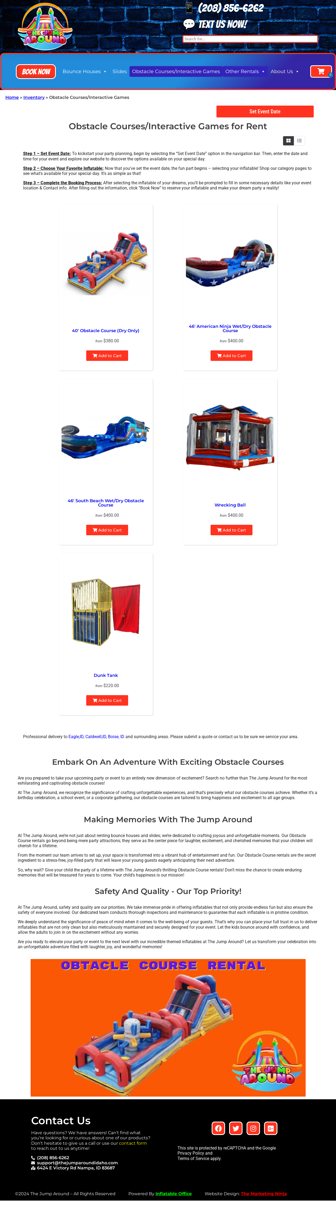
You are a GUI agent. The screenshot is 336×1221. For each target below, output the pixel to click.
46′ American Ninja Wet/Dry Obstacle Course (230, 328)
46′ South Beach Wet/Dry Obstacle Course (106, 503)
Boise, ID (116, 736)
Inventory (34, 97)
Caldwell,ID (95, 736)
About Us (285, 71)
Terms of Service (193, 1158)
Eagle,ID (76, 736)
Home (12, 97)
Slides (120, 71)
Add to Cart (107, 355)
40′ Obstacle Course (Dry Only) (105, 330)
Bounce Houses (85, 71)
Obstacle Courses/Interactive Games (176, 71)
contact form (133, 1143)
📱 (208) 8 (205, 8)
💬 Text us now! (214, 24)
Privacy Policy (191, 1153)
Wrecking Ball (230, 505)
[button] (36, 71)
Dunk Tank (106, 675)
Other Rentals (245, 71)
